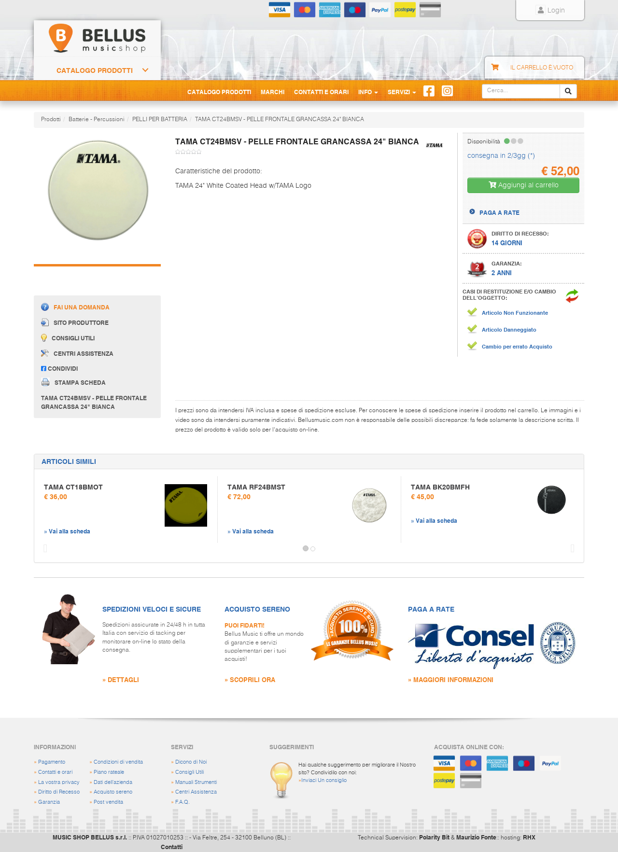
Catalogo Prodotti (94, 70)
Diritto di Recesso (59, 792)
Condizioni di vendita (118, 762)
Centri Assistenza (196, 792)
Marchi (272, 92)
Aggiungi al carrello (524, 185)
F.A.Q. (182, 802)
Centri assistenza (77, 353)
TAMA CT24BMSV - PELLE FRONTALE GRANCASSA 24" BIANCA (279, 120)
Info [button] (368, 92)
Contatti (172, 847)
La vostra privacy (59, 782)
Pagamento (51, 762)
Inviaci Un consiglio (324, 780)
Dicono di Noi (191, 762)
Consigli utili (68, 338)
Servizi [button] (402, 92)
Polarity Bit (434, 837)
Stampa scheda (73, 381)
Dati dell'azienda (113, 782)
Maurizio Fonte (476, 837)
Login (550, 10)
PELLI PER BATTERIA (159, 120)
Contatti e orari (55, 772)
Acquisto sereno (113, 792)
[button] (43, 549)
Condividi (59, 368)
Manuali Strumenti (196, 782)
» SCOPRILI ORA (250, 679)
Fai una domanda (75, 307)
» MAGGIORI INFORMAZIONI (450, 679)
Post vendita (108, 802)
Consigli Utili (189, 772)
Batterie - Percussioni (97, 120)
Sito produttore (75, 322)
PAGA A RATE (499, 212)
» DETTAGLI (120, 679)
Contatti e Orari (321, 92)
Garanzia (49, 802)
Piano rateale (109, 772)
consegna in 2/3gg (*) (501, 156)
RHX (529, 837)
